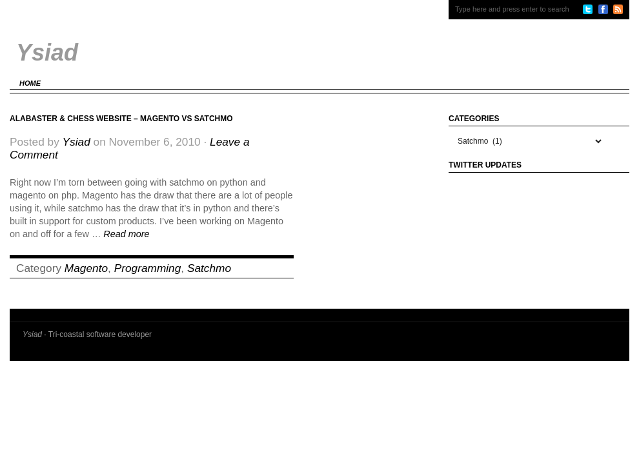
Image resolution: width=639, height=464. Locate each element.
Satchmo (209, 268)
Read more (126, 234)
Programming (147, 268)
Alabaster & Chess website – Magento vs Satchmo (121, 118)
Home (30, 83)
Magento (86, 268)
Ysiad (76, 141)
